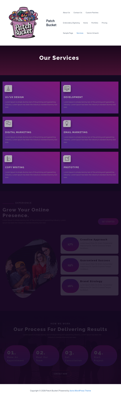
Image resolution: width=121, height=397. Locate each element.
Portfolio (94, 23)
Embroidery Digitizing (71, 23)
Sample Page (68, 33)
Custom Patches (92, 12)
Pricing (104, 23)
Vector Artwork (93, 33)
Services (80, 33)
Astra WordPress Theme (80, 390)
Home (85, 23)
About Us (66, 12)
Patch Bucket (51, 23)
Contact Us (78, 12)
